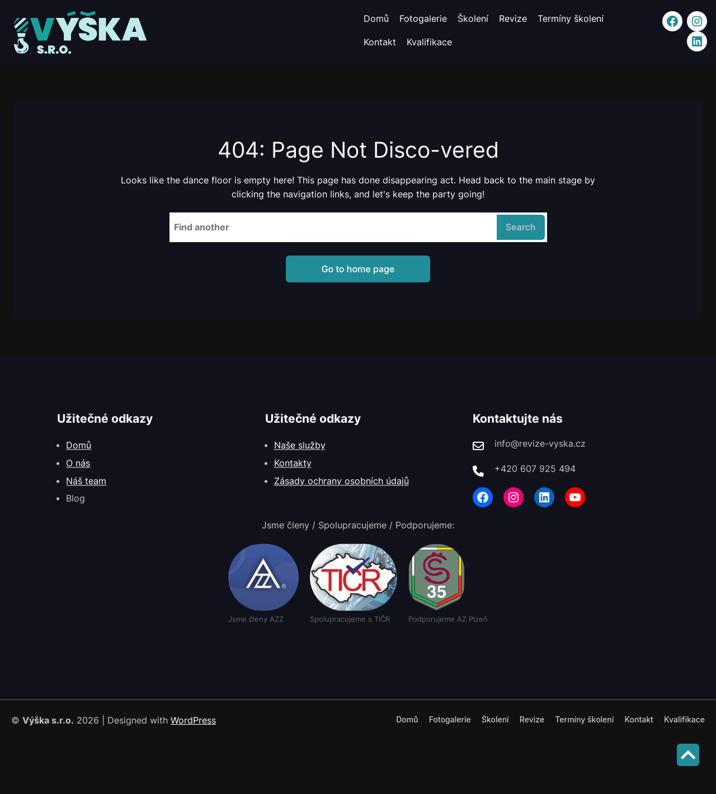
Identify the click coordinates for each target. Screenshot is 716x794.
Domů (78, 454)
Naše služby (300, 454)
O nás (78, 472)
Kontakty (293, 472)
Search (521, 227)
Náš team (86, 490)
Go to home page (358, 269)
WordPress (193, 720)
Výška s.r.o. (48, 720)
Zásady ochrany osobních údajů (341, 490)
